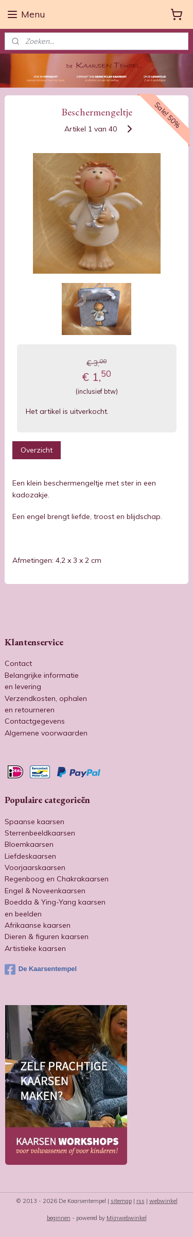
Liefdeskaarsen (30, 856)
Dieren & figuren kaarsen (47, 936)
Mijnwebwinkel (127, 1218)
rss (140, 1201)
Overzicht (36, 450)
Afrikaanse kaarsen (38, 925)
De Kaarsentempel (41, 969)
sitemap (121, 1201)
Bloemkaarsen (29, 844)
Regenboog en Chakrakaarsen (57, 878)
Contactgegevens (35, 721)
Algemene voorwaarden (46, 733)
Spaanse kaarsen (34, 821)
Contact (18, 663)
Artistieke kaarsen (35, 948)
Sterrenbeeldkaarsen (40, 833)
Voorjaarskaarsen (35, 867)
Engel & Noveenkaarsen (45, 890)
